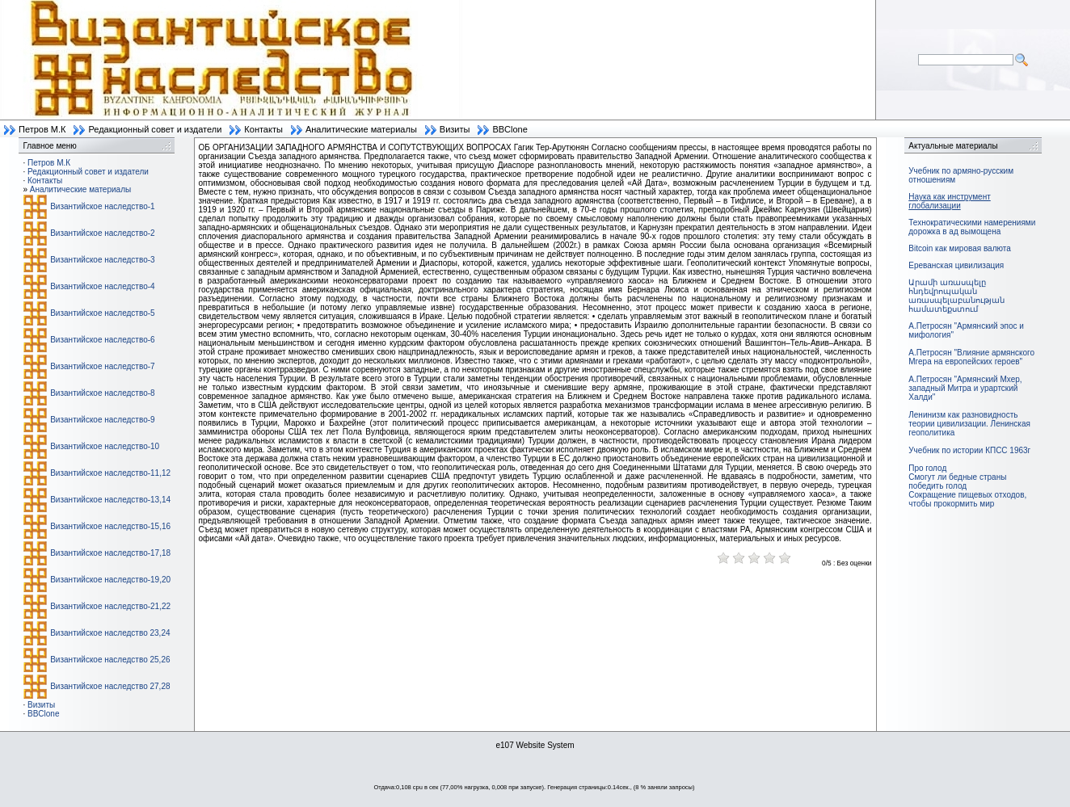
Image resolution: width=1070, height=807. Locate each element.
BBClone (509, 129)
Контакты (263, 129)
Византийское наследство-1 (102, 206)
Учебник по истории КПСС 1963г (969, 450)
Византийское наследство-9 (102, 419)
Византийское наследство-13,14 (110, 499)
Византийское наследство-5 (102, 313)
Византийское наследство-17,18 (110, 553)
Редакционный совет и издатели (154, 129)
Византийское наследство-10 (104, 446)
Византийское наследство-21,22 (110, 606)
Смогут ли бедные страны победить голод (957, 481)
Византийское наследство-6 (102, 339)
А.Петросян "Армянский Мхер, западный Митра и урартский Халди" (965, 388)
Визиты (455, 129)
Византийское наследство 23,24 (110, 632)
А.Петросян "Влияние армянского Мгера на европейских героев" (971, 357)
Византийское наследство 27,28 (110, 686)
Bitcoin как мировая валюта (959, 248)
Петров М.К (42, 129)
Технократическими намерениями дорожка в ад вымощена (971, 227)
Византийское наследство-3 (102, 259)
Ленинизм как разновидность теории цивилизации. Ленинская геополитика (969, 423)
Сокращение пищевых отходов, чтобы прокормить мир (967, 499)
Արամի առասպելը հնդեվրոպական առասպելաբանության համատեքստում (956, 295)
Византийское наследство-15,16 (110, 526)
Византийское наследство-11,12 (110, 473)
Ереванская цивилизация (956, 265)
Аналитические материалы (361, 129)
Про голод (927, 468)
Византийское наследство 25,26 (110, 659)
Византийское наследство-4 (102, 286)
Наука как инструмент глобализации (949, 201)
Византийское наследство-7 (102, 366)
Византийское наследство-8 (102, 393)
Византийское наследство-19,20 (110, 579)
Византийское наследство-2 (102, 233)
